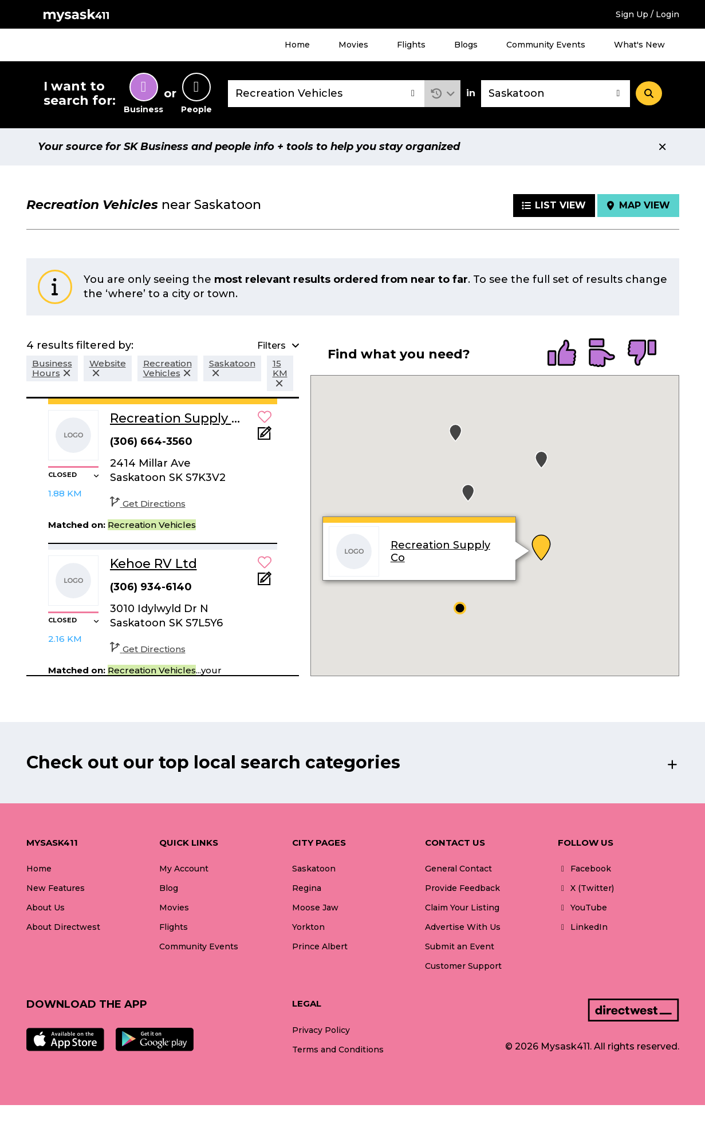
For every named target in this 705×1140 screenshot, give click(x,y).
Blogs (466, 45)
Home (297, 45)
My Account (183, 868)
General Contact (458, 868)
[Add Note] (264, 436)
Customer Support (463, 966)
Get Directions (148, 503)
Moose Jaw (315, 907)
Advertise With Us (463, 927)
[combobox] (326, 93)
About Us (45, 907)
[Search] (649, 93)
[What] (326, 93)
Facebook (584, 868)
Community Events (545, 45)
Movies (353, 45)
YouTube (582, 907)
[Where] (555, 93)
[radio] (562, 354)
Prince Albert (320, 946)
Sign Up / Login (647, 14)
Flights (411, 45)
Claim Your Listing (462, 907)
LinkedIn (583, 927)
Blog (168, 888)
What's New (639, 45)
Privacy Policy (321, 1030)
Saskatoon (314, 868)
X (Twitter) (586, 888)
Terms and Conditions (338, 1049)
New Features (55, 888)
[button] (442, 93)
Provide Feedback (462, 888)
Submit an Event (459, 946)
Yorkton (308, 927)
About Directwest (63, 927)
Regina (306, 888)
